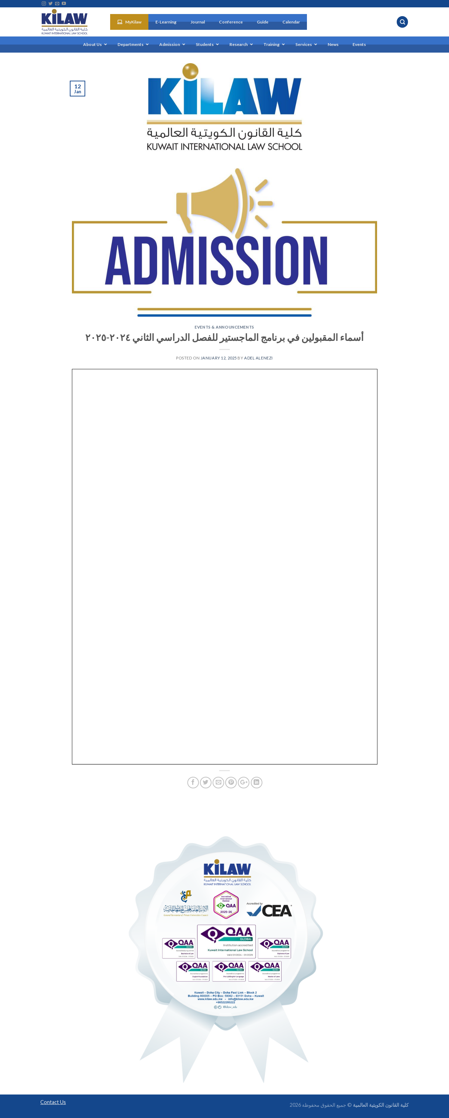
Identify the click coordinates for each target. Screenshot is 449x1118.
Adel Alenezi (258, 358)
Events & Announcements (224, 327)
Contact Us (53, 1102)
